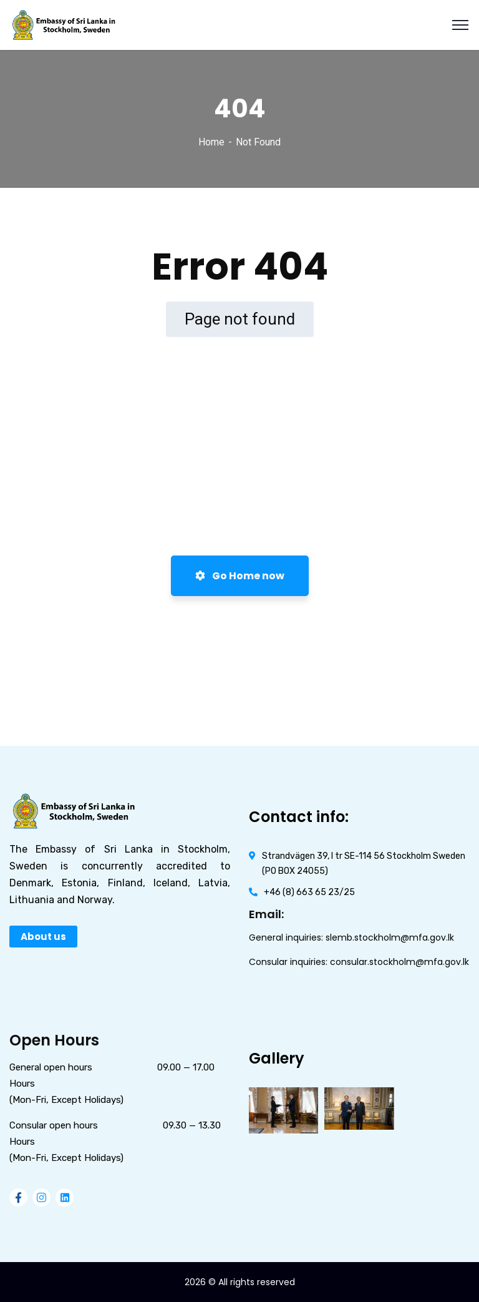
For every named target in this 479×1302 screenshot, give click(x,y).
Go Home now (239, 576)
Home (211, 142)
